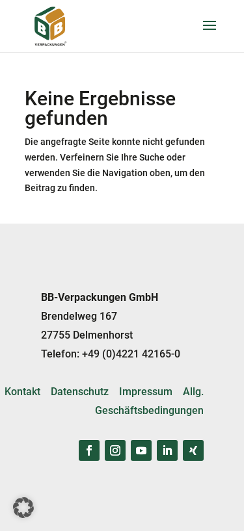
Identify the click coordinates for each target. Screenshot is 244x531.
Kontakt (22, 391)
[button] (23, 507)
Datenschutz (80, 391)
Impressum (145, 391)
